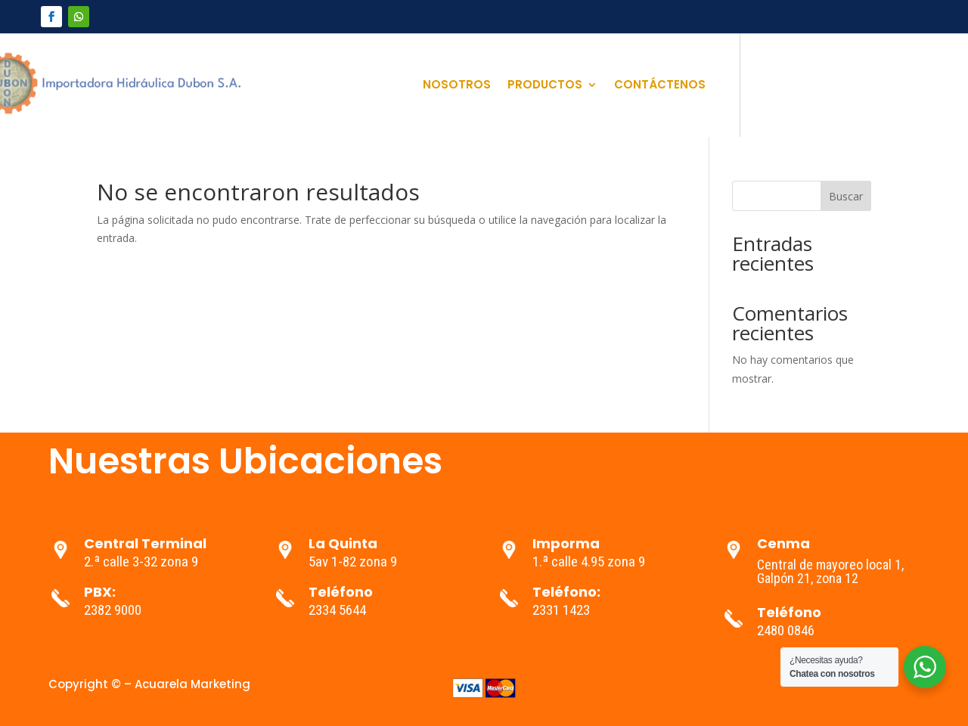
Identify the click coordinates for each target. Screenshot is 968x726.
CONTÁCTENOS (660, 85)
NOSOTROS (457, 85)
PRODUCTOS (544, 85)
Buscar (846, 196)
